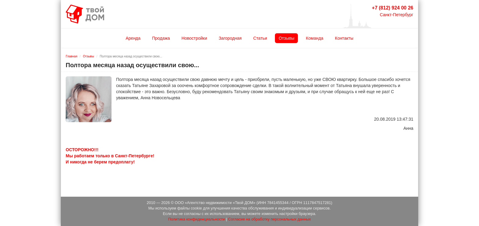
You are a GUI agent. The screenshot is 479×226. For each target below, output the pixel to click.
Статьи (260, 38)
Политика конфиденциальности (196, 219)
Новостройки (194, 38)
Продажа (161, 38)
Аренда (133, 38)
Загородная (230, 38)
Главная (71, 56)
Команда (314, 38)
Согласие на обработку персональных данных (269, 219)
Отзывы (286, 38)
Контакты (344, 38)
